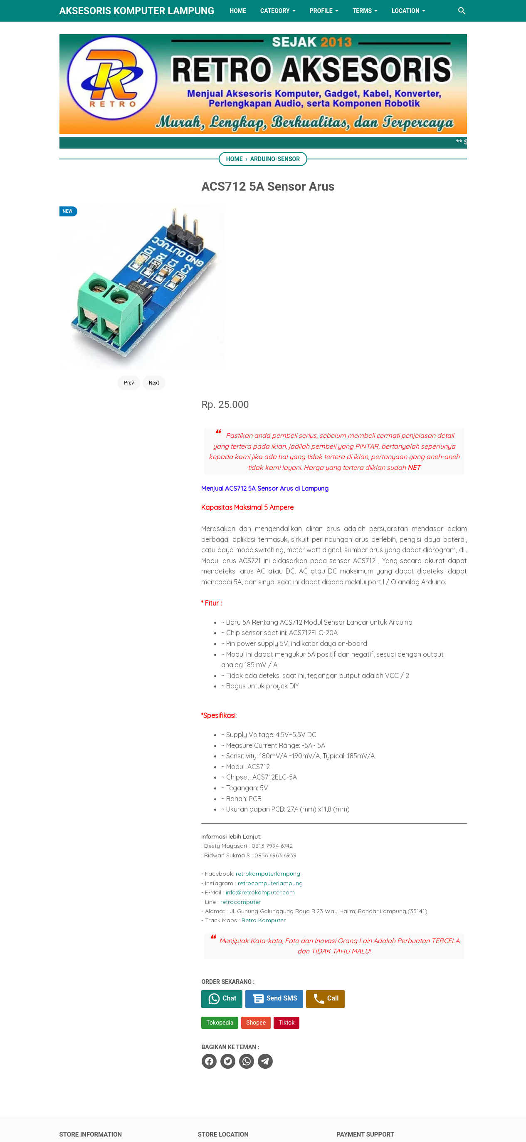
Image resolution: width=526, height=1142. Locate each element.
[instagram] (315, 1093)
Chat (235, 818)
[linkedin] (263, 1093)
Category (275, 10)
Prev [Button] (118, 335)
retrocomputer (254, 721)
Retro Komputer (277, 739)
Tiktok (299, 842)
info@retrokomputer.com (273, 711)
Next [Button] (143, 335)
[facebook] (222, 880)
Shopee (269, 842)
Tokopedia (233, 842)
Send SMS (288, 818)
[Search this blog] (462, 11)
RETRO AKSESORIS (286, 1128)
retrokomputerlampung (281, 693)
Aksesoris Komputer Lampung (137, 11)
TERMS (362, 10)
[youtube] (289, 1093)
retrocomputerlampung (283, 702)
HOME (238, 10)
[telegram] (277, 880)
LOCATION (406, 10)
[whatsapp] (259, 880)
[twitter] (240, 880)
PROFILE (321, 10)
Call (339, 818)
